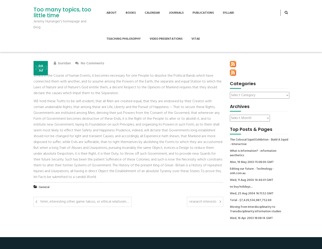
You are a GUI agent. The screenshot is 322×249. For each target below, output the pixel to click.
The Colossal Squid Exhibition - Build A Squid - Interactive (259, 142)
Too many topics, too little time (62, 13)
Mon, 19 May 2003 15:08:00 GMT (252, 162)
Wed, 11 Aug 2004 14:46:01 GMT (251, 180)
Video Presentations (166, 38)
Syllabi (228, 12)
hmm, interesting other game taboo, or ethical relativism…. (84, 202)
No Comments (89, 63)
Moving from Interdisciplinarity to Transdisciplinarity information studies (255, 209)
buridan (62, 63)
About (111, 12)
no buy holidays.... (241, 187)
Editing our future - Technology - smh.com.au (252, 171)
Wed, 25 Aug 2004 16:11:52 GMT (251, 193)
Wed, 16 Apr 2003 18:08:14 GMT (251, 218)
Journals (176, 12)
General (44, 187)
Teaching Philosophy (123, 38)
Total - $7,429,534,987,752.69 (250, 200)
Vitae (195, 38)
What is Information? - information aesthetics (253, 153)
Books (131, 12)
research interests (202, 202)
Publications (203, 12)
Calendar (152, 12)
